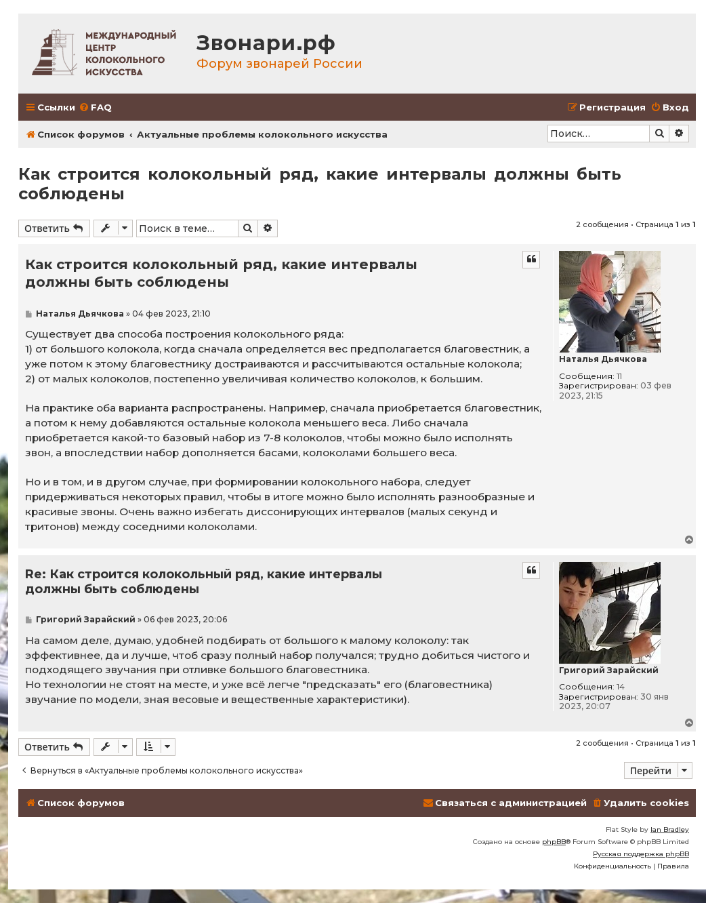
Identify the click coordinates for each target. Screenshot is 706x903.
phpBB (554, 841)
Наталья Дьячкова (603, 359)
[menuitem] (95, 107)
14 (621, 686)
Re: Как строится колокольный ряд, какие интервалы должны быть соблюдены (203, 582)
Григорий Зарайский (609, 670)
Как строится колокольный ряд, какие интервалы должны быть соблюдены (319, 183)
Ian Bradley (669, 829)
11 (619, 376)
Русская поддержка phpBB (641, 853)
